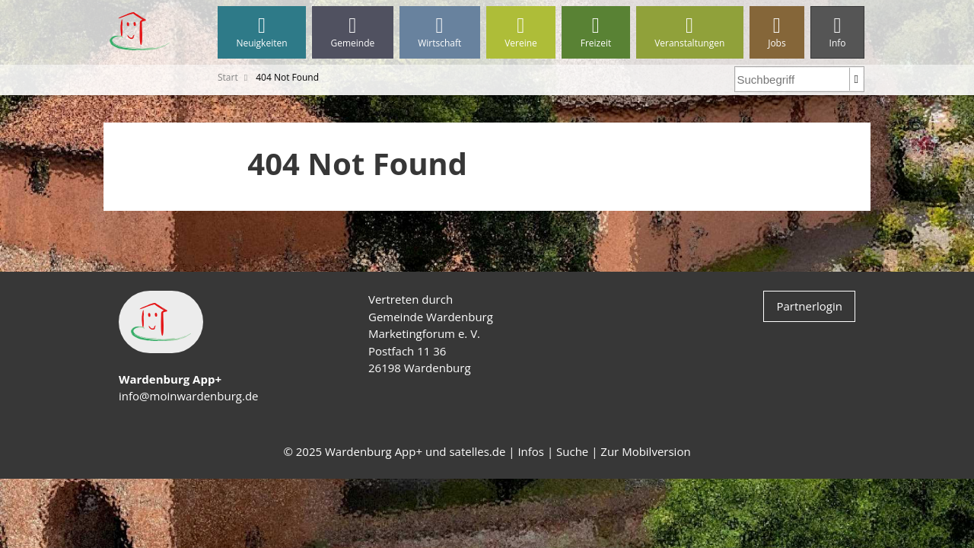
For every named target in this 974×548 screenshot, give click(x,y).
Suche (572, 451)
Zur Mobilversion (645, 451)
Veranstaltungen (690, 32)
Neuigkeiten (261, 32)
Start (228, 77)
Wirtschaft (439, 32)
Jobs (777, 32)
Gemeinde (353, 32)
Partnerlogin (809, 306)
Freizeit (595, 32)
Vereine (521, 32)
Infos (530, 451)
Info (837, 32)
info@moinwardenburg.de (188, 395)
